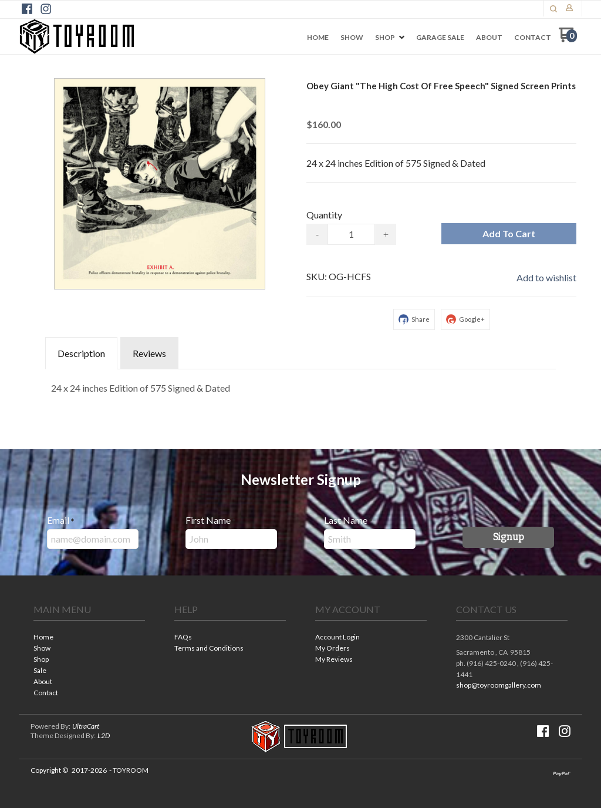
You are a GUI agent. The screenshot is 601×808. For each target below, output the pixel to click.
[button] (553, 9)
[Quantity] (351, 234)
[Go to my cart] (568, 39)
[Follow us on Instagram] (45, 9)
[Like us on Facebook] (27, 9)
